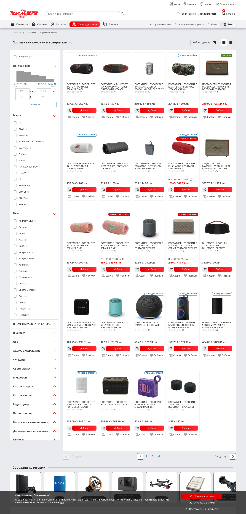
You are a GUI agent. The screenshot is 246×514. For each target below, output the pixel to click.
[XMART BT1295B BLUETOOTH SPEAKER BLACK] (217, 226)
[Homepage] (24, 13)
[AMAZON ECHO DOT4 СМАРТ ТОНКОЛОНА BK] (149, 306)
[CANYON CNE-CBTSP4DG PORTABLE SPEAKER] (149, 147)
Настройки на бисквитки (201, 509)
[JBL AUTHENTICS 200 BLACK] (115, 385)
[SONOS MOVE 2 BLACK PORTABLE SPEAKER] (217, 306)
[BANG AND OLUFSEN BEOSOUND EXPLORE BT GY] (149, 67)
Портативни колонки (47, 33)
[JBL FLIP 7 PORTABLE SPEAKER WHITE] (81, 147)
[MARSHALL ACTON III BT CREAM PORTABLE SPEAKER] (183, 226)
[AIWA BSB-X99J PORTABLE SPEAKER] (115, 147)
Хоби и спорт (29, 33)
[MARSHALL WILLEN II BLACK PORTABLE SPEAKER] (81, 306)
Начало (17, 33)
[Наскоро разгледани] (160, 24)
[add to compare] (73, 117)
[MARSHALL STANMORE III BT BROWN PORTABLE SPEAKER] (217, 67)
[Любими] (212, 24)
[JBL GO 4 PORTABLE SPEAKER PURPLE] (149, 385)
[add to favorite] (89, 117)
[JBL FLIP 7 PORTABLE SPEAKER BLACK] (81, 67)
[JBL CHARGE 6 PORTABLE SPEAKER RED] (183, 147)
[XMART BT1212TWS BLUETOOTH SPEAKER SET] (183, 385)
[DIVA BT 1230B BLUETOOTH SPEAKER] (115, 67)
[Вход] (228, 24)
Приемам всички (201, 496)
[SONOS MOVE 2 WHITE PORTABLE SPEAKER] (81, 385)
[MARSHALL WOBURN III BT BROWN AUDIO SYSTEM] (217, 147)
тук (62, 502)
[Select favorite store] (196, 13)
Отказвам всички (202, 502)
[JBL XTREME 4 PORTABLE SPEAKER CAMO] (183, 67)
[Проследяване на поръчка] (189, 24)
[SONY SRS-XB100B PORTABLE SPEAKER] (149, 226)
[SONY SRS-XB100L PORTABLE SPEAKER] (115, 306)
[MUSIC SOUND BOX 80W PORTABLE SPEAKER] (183, 306)
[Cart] (228, 13)
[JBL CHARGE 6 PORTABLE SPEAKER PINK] (115, 226)
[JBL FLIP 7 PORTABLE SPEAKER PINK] (81, 226)
